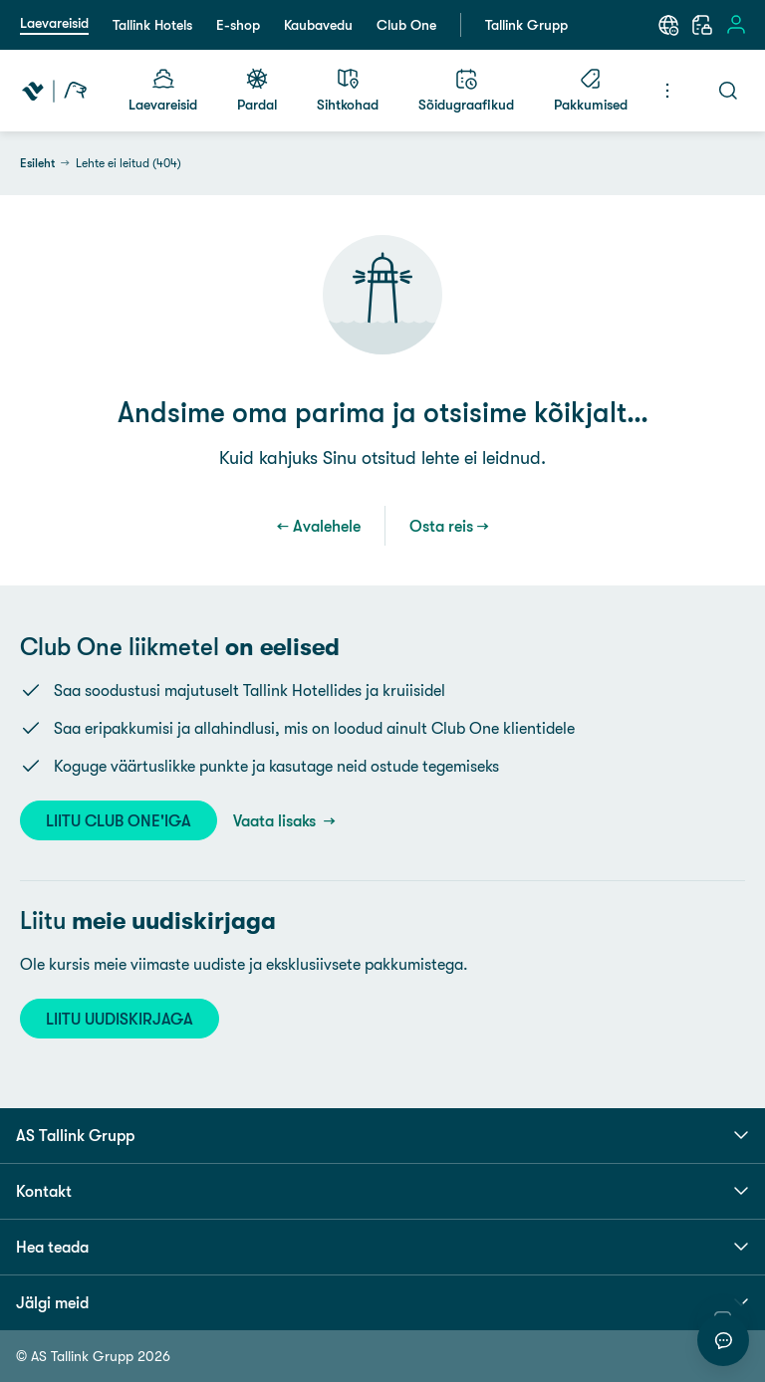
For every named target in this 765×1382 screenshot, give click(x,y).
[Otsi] (728, 90)
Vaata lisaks (276, 820)
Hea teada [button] (382, 1246)
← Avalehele (319, 526)
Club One (406, 25)
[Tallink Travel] (54, 90)
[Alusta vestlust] (723, 1340)
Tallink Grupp (526, 25)
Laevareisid (54, 23)
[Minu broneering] (702, 25)
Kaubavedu (318, 25)
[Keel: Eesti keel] (668, 25)
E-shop (238, 25)
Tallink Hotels (152, 25)
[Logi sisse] (736, 25)
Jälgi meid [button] (382, 1302)
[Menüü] (667, 90)
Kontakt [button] (382, 1191)
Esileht (37, 163)
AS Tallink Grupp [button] (382, 1135)
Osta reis (441, 526)
